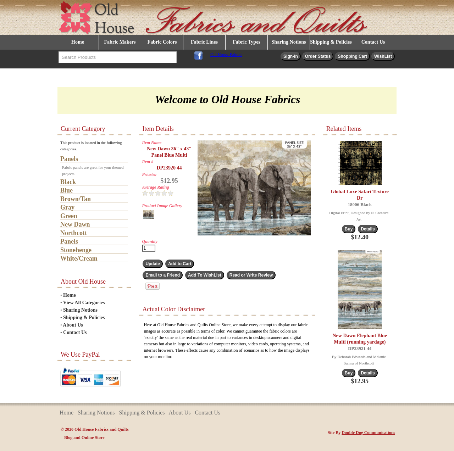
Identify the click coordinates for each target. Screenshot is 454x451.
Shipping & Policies (330, 42)
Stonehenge (76, 250)
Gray (67, 207)
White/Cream (79, 258)
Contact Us (373, 42)
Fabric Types (246, 42)
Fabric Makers (119, 42)
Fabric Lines (204, 42)
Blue (66, 190)
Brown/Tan (75, 198)
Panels (69, 158)
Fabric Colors (162, 42)
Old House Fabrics (226, 54)
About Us (73, 325)
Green (68, 215)
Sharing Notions (289, 42)
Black (68, 181)
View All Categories (84, 302)
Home (77, 42)
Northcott (73, 232)
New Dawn (75, 224)
